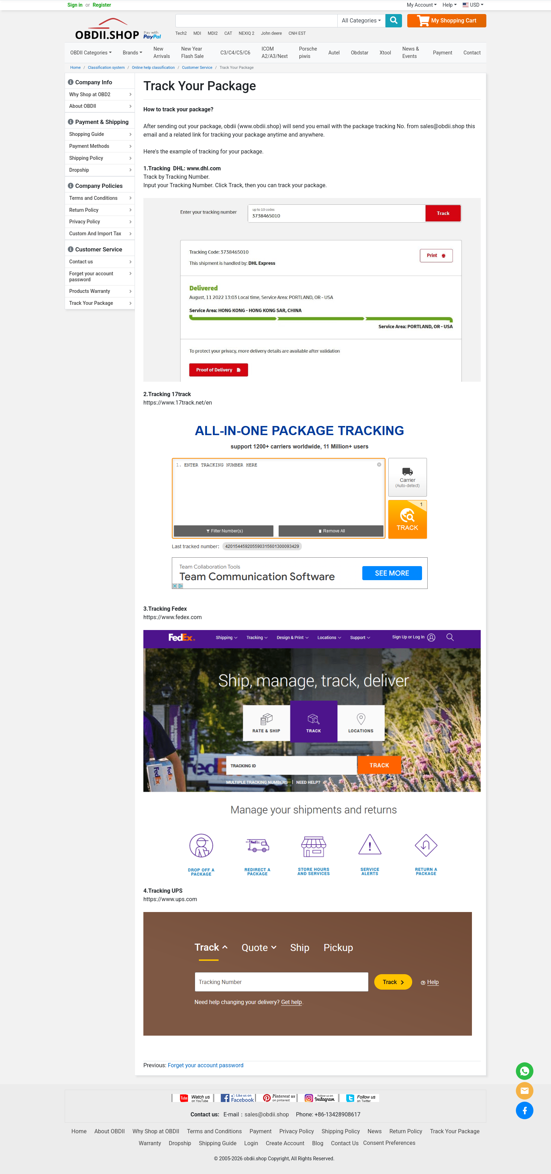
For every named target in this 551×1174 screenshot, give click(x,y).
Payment (442, 52)
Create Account (285, 1143)
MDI (197, 33)
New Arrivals (162, 52)
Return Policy (100, 210)
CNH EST (297, 33)
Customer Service (197, 67)
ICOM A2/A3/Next (274, 52)
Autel (334, 52)
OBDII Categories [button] (89, 52)
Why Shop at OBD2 (100, 94)
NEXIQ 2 (246, 33)
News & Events (410, 52)
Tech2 (181, 33)
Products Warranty (100, 291)
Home (75, 67)
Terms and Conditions (100, 198)
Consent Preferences (389, 1143)
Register (102, 5)
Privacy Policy (100, 221)
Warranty (150, 1143)
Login (251, 1143)
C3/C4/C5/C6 (235, 52)
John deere (271, 33)
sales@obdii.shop (267, 1114)
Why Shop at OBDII (155, 1131)
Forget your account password (100, 276)
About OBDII (100, 106)
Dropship (100, 170)
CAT (228, 33)
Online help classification (153, 67)
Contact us (100, 261)
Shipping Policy (100, 158)
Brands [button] (130, 52)
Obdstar (360, 52)
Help (447, 5)
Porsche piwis (308, 52)
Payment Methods (100, 146)
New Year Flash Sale (192, 52)
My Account (420, 5)
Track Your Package (100, 303)
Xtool (385, 52)
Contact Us (345, 1143)
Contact (472, 52)
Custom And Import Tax (100, 233)
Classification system (106, 67)
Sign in (75, 5)
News (375, 1131)
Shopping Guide (100, 134)
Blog (317, 1143)
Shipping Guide (217, 1143)
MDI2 (213, 33)
